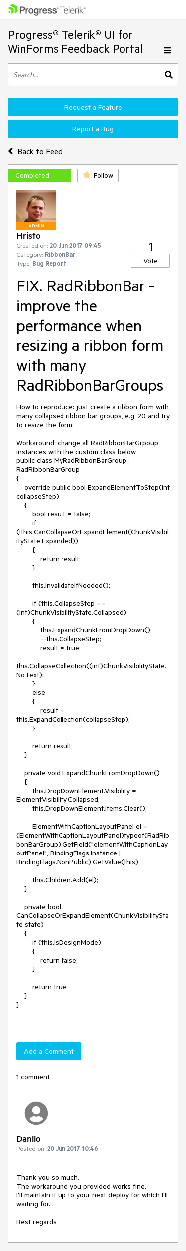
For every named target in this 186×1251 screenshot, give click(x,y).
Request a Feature (93, 107)
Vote (150, 260)
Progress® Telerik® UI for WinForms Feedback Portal (75, 41)
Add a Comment (49, 1051)
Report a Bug (93, 128)
